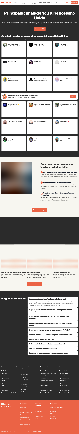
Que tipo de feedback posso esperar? (52, 348)
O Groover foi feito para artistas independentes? (52, 344)
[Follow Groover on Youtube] (6, 407)
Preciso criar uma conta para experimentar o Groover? (52, 353)
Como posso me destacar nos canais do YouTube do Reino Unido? (52, 324)
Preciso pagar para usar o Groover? (52, 339)
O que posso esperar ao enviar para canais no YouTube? (52, 330)
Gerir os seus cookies (36, 431)
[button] (15, 2)
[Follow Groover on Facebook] (4, 407)
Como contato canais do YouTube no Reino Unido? (52, 299)
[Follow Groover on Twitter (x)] (10, 407)
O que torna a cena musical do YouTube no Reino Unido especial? (52, 317)
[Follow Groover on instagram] (1, 407)
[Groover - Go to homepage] (10, 404)
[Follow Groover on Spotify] (8, 407)
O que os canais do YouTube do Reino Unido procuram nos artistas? (52, 311)
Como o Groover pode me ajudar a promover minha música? (52, 335)
